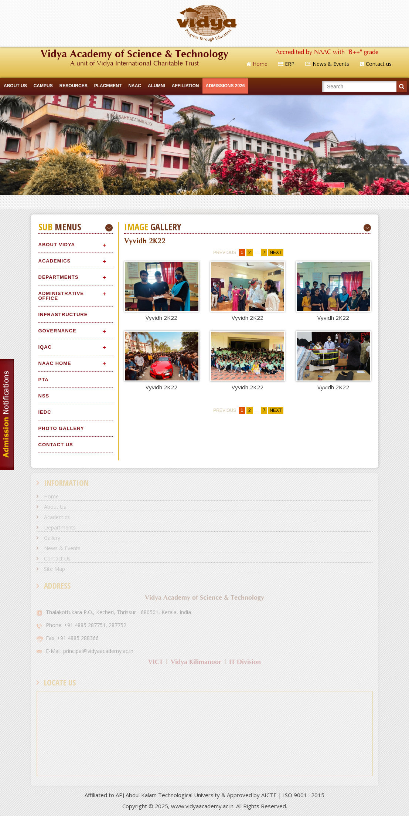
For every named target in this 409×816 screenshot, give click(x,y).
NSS (44, 396)
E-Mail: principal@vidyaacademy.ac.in (89, 650)
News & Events (62, 548)
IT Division (245, 662)
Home (51, 496)
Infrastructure (63, 314)
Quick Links (204, 202)
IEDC (44, 412)
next (276, 252)
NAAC (134, 85)
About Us (55, 506)
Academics (54, 261)
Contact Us (55, 444)
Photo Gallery (61, 428)
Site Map (54, 568)
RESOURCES (73, 85)
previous (224, 252)
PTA (43, 379)
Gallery (52, 537)
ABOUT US (15, 85)
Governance (57, 330)
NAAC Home (54, 363)
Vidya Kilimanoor (196, 662)
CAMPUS (43, 85)
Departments (58, 277)
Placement (108, 85)
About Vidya (56, 244)
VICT (155, 662)
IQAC (45, 347)
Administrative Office (61, 296)
